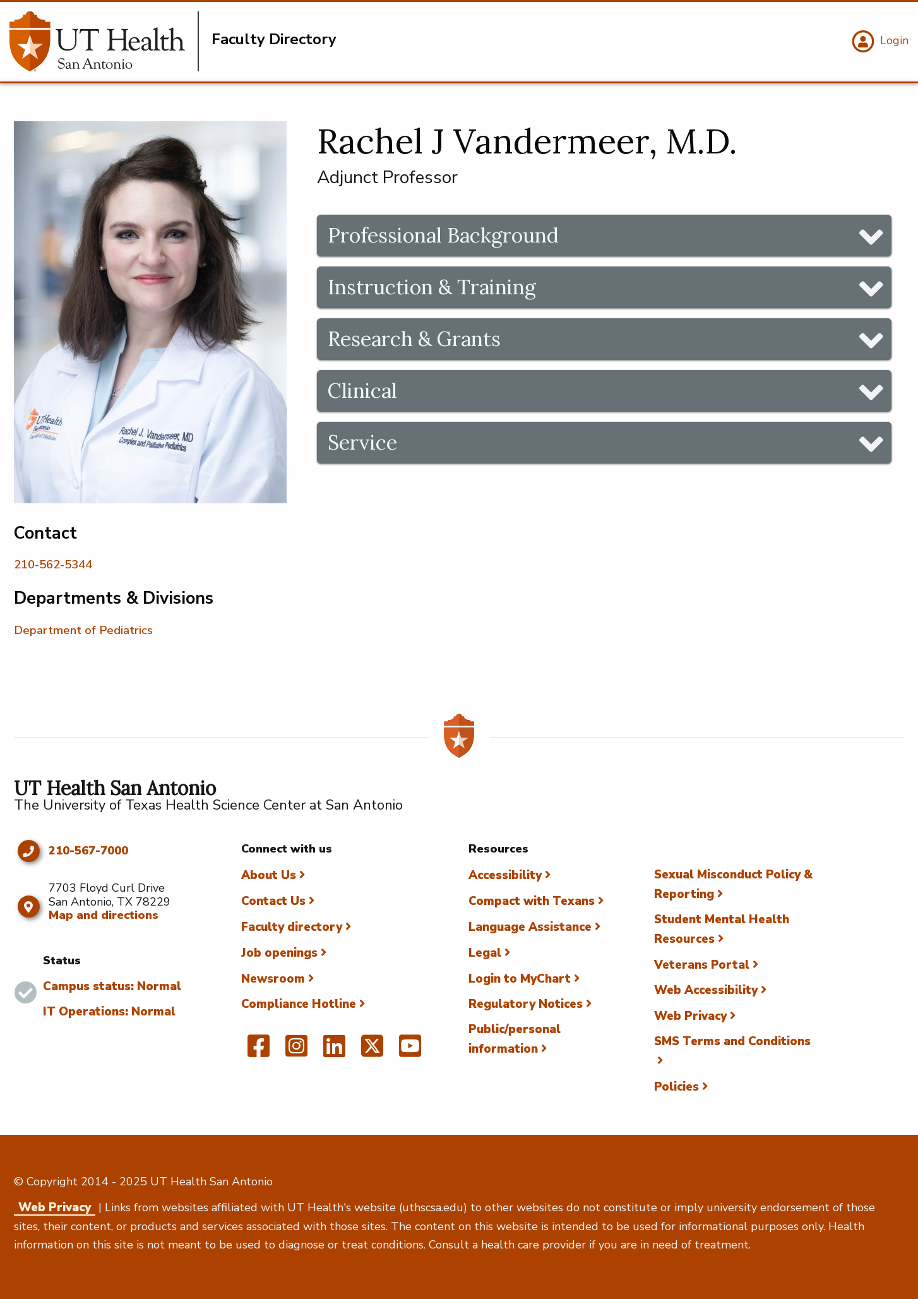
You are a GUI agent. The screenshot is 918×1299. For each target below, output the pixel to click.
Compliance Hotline (298, 1004)
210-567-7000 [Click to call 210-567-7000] (88, 851)
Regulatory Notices (525, 1004)
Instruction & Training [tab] (432, 287)
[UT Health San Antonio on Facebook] (258, 1051)
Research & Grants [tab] (414, 339)
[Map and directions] (28, 906)
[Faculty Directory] (104, 41)
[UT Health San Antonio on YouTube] (410, 1051)
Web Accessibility (706, 990)
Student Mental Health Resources (721, 929)
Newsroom (273, 979)
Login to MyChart (519, 979)
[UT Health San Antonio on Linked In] (334, 1051)
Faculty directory (291, 927)
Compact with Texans (531, 901)
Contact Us (273, 901)
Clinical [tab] (362, 391)
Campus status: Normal (112, 986)
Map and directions (103, 915)
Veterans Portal (701, 965)
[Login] (879, 41)
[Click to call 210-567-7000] (28, 851)
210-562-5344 (53, 564)
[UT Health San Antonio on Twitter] (372, 1051)
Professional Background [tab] (443, 235)
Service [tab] (362, 442)
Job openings (279, 953)
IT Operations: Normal (109, 1011)
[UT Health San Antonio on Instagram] (296, 1051)
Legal (484, 953)
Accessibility (505, 875)
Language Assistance (530, 927)
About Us (268, 875)
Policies (676, 1087)
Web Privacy (690, 1016)
